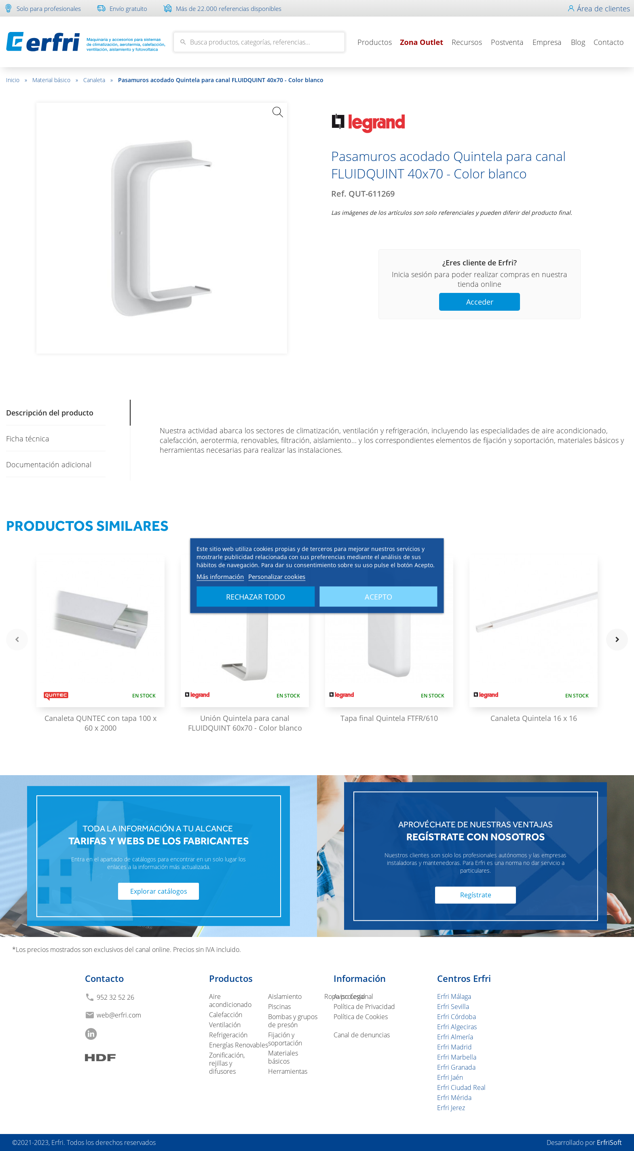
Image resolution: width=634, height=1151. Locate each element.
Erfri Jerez (451, 1108)
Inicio (16, 80)
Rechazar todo (255, 596)
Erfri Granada (456, 1067)
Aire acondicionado (230, 1000)
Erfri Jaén (450, 1077)
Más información (220, 576)
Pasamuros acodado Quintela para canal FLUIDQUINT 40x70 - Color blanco (220, 80)
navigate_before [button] (17, 639)
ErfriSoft (609, 1142)
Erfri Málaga (454, 996)
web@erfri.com (119, 1015)
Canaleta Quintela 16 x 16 (533, 718)
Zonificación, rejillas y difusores (227, 1063)
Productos (374, 42)
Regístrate (475, 895)
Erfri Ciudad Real (461, 1087)
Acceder (479, 302)
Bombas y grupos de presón (292, 1021)
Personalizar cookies (276, 576)
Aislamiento (285, 996)
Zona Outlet (421, 42)
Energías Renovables (238, 1045)
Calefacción (225, 1015)
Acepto (378, 596)
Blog (578, 42)
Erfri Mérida (454, 1098)
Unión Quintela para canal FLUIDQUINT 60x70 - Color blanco (245, 723)
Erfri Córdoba (456, 1017)
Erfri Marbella (456, 1057)
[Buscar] (259, 42)
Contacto (609, 42)
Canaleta (98, 80)
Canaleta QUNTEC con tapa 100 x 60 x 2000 (100, 723)
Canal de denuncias (362, 1035)
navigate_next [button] (617, 639)
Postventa (507, 42)
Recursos (467, 42)
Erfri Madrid (454, 1047)
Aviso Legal (349, 996)
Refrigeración (228, 1035)
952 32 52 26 (115, 997)
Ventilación (225, 1025)
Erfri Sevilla (453, 1007)
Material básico (55, 80)
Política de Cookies (361, 1017)
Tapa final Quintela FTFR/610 (389, 718)
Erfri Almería (455, 1037)
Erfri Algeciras (457, 1027)
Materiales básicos (283, 1057)
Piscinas (279, 1007)
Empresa (547, 42)
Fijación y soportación (285, 1039)
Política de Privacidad (364, 1007)
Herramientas (287, 1071)
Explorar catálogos (158, 891)
